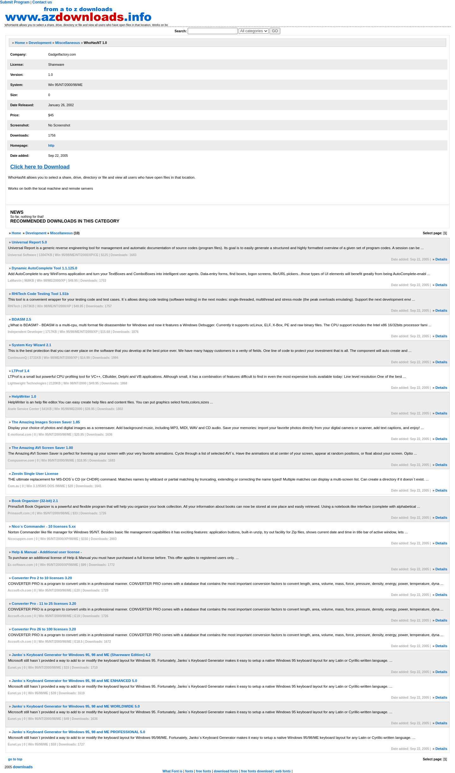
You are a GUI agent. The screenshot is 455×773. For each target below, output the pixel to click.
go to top (15, 759)
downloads (23, 767)
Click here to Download (40, 167)
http (51, 145)
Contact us (42, 2)
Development (40, 43)
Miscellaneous (67, 43)
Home (20, 43)
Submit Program (14, 2)
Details (441, 259)
